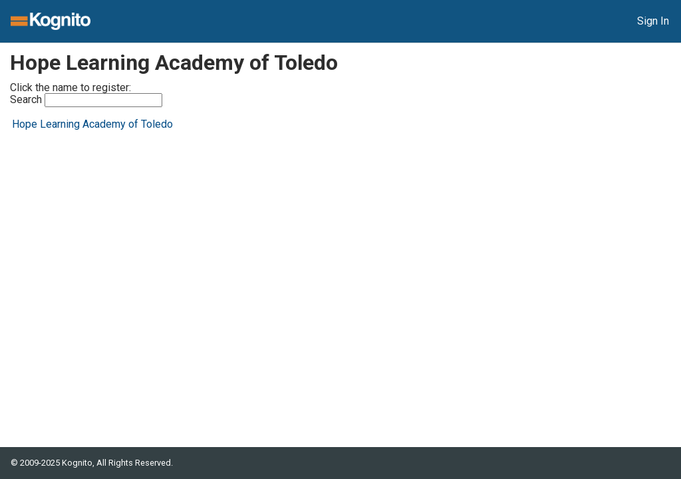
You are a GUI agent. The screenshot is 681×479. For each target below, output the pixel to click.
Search (86, 100)
